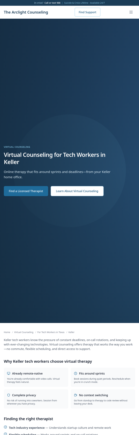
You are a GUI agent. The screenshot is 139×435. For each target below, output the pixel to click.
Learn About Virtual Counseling (78, 191)
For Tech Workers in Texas (51, 332)
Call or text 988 (52, 2)
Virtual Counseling (23, 332)
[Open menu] (131, 12)
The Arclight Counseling (26, 12)
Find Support (87, 12)
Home (7, 332)
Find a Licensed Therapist (26, 191)
